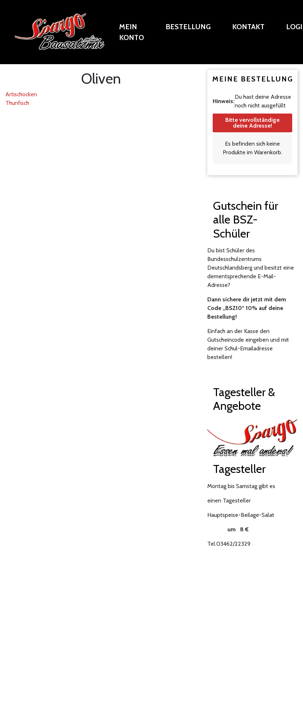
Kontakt (248, 26)
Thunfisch (17, 102)
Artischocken (21, 94)
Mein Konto (131, 32)
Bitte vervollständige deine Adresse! (252, 122)
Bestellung (188, 26)
